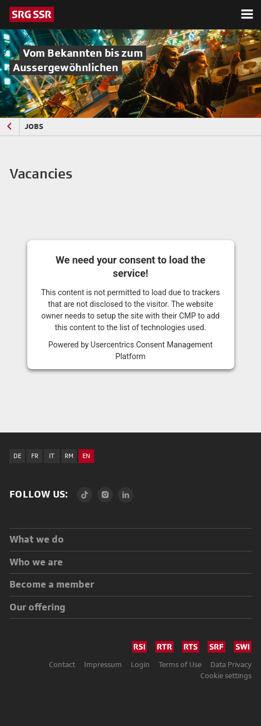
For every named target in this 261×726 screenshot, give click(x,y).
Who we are (36, 562)
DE (17, 456)
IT (52, 456)
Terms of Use (180, 664)
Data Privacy (231, 664)
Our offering (37, 607)
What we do (36, 539)
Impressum (103, 664)
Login (140, 664)
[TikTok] (84, 495)
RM (69, 456)
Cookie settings (226, 675)
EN (86, 456)
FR (34, 456)
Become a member (51, 584)
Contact (62, 664)
